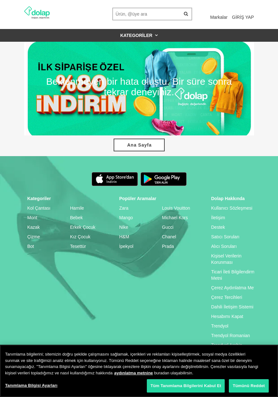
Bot (30, 246)
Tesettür (78, 246)
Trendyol (220, 325)
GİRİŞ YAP (243, 17)
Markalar (218, 17)
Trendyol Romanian (230, 335)
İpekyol (126, 246)
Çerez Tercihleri (226, 297)
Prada (168, 246)
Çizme (33, 236)
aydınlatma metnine (133, 373)
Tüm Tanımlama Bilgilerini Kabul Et (185, 385)
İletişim (218, 217)
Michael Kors (175, 217)
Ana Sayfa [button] (139, 145)
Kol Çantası (38, 208)
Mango (126, 217)
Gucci (168, 227)
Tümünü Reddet (249, 385)
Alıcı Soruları (224, 246)
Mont (32, 217)
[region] (139, 371)
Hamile (77, 208)
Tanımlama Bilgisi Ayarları (31, 385)
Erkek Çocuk (82, 227)
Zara (124, 208)
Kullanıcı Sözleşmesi (231, 208)
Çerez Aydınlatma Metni (235, 287)
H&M (124, 236)
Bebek (76, 217)
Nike (123, 227)
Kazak (33, 227)
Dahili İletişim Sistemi (232, 306)
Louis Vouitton (176, 208)
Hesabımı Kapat (227, 316)
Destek (218, 227)
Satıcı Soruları (225, 236)
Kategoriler (139, 35)
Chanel (169, 236)
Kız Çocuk (80, 236)
